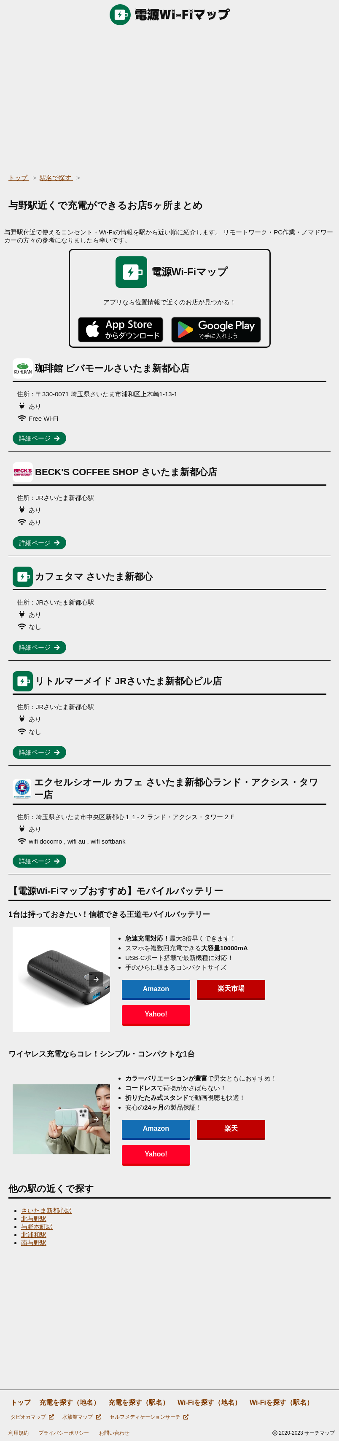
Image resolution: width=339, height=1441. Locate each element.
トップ (21, 1402)
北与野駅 (33, 1218)
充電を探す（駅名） (138, 1402)
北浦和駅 (33, 1234)
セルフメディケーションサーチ (149, 1417)
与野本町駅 (37, 1226)
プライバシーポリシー (63, 1433)
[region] (169, 97)
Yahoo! (269, 1001)
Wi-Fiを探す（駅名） (281, 1402)
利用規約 (18, 1433)
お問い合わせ (114, 1433)
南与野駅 (33, 1242)
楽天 (212, 1141)
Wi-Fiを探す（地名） (209, 1402)
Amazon (155, 1001)
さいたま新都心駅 (46, 1210)
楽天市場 (212, 1001)
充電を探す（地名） (69, 1402)
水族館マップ (81, 1417)
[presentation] (104, 979)
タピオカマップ (32, 1417)
